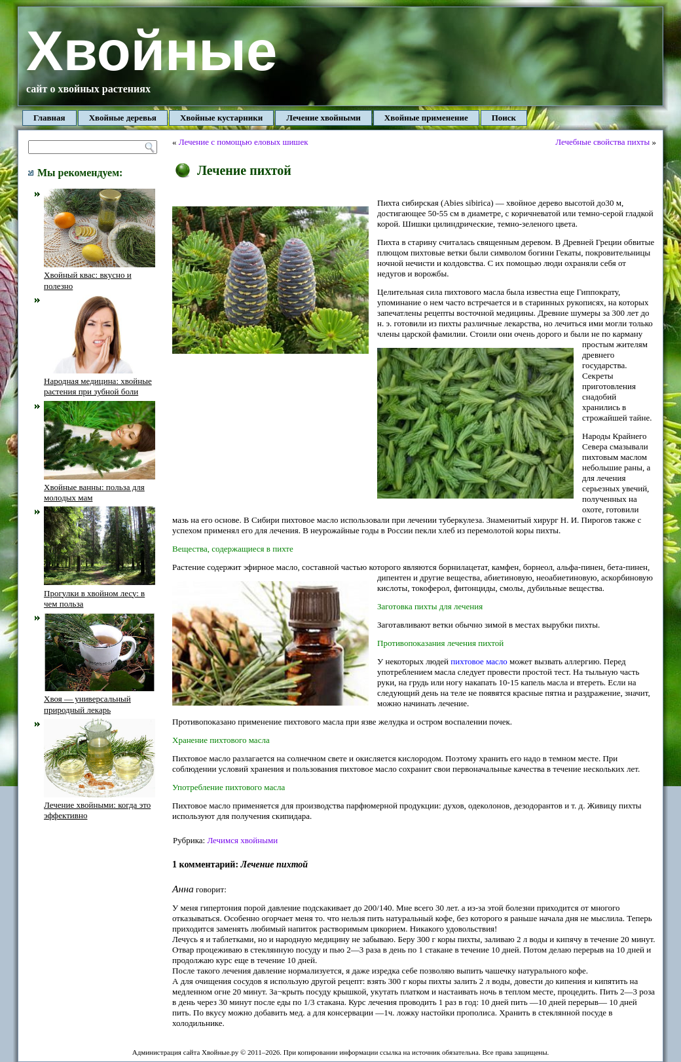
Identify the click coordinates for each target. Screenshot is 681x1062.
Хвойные (151, 51)
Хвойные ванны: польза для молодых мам (99, 487)
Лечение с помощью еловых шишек (243, 142)
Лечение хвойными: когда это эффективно (99, 805)
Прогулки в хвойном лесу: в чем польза (99, 593)
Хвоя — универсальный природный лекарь (99, 699)
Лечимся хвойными (242, 840)
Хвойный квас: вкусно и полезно (99, 275)
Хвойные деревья (122, 118)
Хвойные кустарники (221, 118)
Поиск (504, 118)
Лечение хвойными (323, 118)
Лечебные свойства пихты (602, 142)
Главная (49, 118)
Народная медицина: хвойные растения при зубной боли (99, 381)
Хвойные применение (426, 118)
